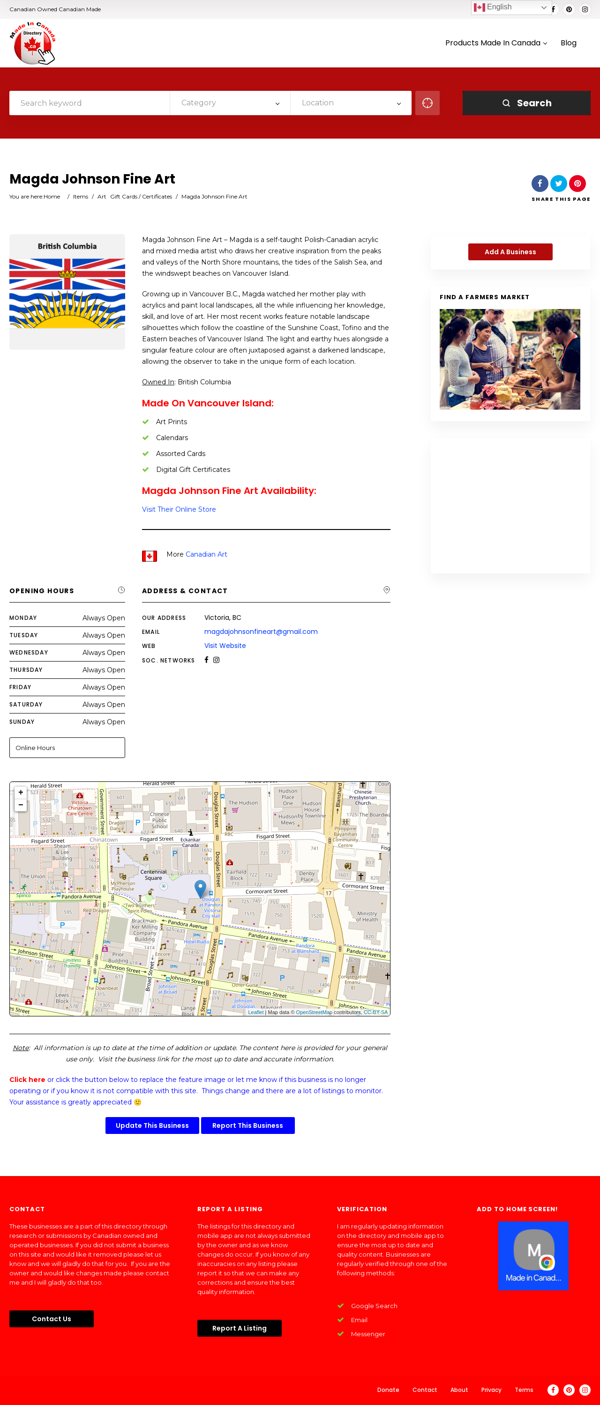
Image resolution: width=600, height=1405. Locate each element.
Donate (388, 1390)
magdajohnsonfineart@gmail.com (261, 631)
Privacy (491, 1390)
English (493, 7)
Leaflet (255, 1012)
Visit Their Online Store (179, 509)
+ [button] (20, 792)
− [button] (20, 805)
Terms (524, 1390)
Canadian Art (206, 554)
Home (52, 196)
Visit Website (225, 645)
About (459, 1390)
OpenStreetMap (314, 1012)
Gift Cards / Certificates (141, 196)
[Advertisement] (510, 505)
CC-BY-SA (376, 1012)
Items (80, 196)
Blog (569, 43)
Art (102, 196)
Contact (424, 1390)
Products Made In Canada (496, 43)
